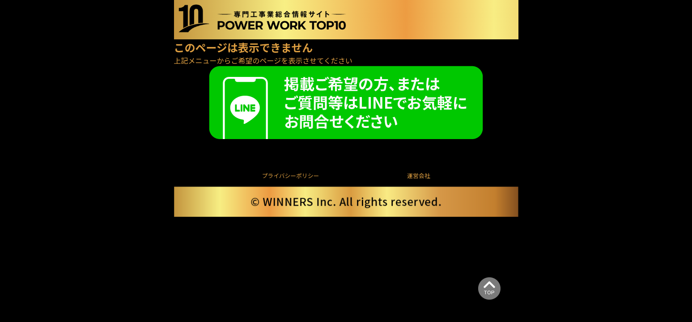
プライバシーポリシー (290, 175)
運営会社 (418, 175)
